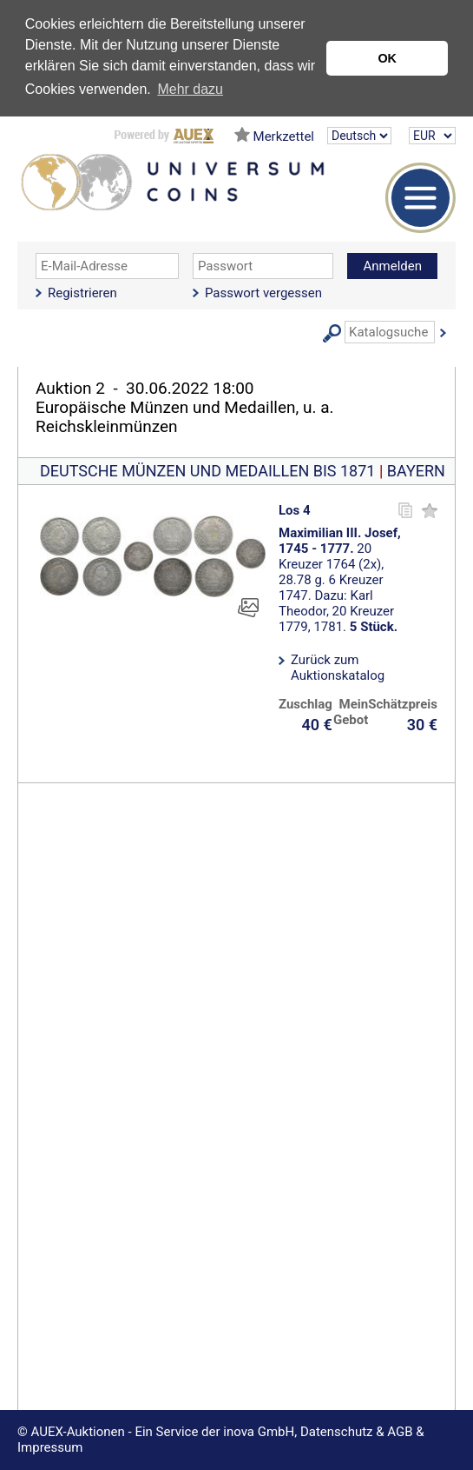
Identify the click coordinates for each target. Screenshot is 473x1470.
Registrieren (82, 293)
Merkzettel (283, 136)
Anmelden (392, 266)
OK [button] (387, 58)
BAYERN (416, 471)
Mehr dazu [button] (190, 89)
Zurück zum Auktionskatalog (337, 667)
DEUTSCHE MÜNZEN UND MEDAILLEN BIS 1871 (207, 471)
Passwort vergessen (263, 293)
